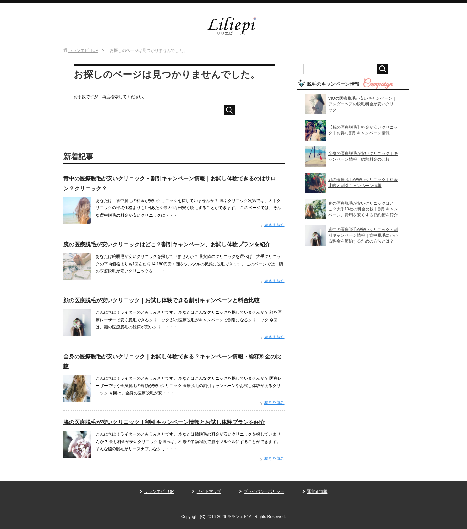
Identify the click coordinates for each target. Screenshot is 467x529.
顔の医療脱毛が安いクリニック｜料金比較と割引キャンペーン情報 (363, 182)
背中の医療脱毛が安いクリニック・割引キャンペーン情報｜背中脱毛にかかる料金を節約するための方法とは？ (363, 235)
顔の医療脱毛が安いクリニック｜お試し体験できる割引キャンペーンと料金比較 (161, 300)
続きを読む (274, 224)
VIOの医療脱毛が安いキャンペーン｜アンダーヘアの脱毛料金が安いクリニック (363, 104)
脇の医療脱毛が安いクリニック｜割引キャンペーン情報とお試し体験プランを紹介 (164, 422)
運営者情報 (317, 491)
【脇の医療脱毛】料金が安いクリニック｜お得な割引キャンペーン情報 (363, 130)
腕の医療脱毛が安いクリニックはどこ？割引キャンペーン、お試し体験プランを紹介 (166, 244)
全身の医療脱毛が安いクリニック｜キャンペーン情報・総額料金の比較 (363, 156)
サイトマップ (209, 491)
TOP (83, 50)
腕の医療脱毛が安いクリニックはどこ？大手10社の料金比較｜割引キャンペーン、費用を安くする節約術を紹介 (363, 209)
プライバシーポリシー (264, 491)
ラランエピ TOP (159, 491)
